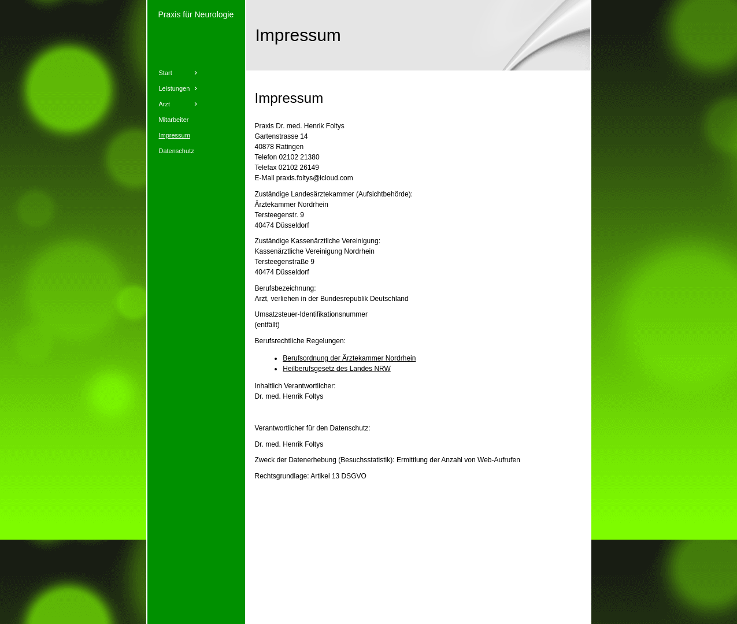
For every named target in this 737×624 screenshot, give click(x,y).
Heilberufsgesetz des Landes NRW (337, 369)
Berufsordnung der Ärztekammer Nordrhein (349, 358)
